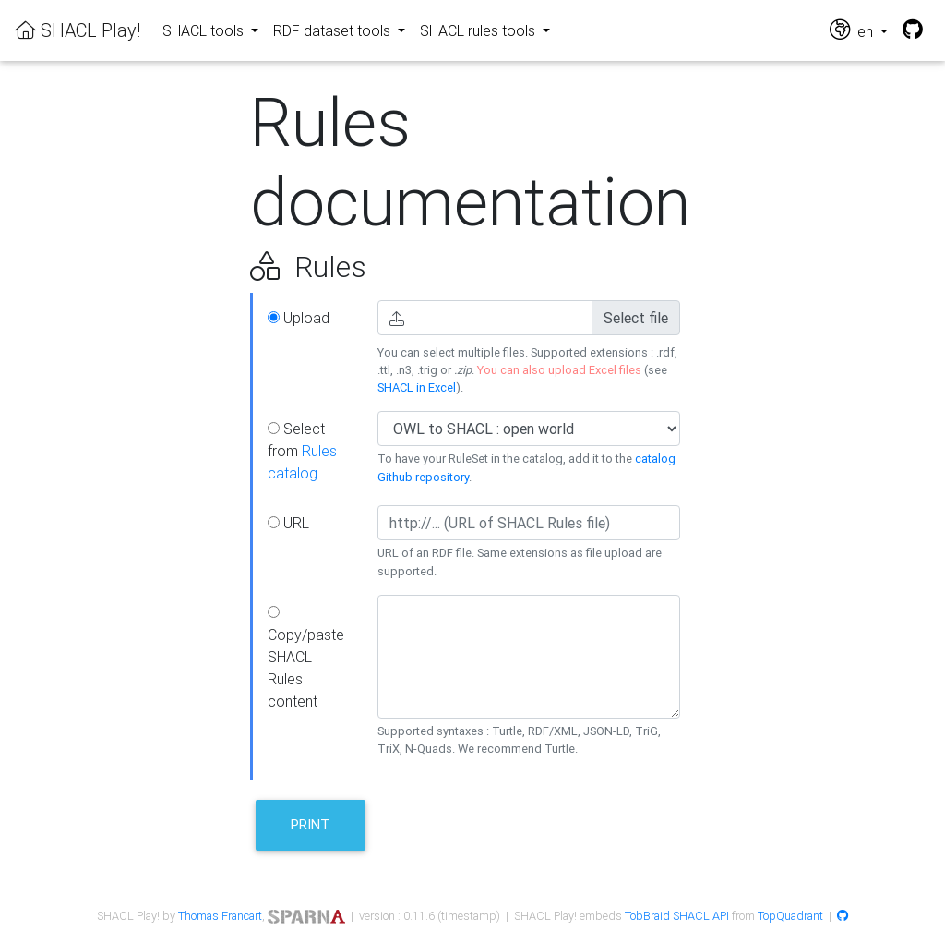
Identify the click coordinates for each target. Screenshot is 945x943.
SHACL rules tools (479, 30)
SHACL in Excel (416, 387)
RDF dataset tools (333, 30)
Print (310, 824)
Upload (298, 317)
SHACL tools (204, 30)
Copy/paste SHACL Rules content (306, 658)
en (853, 30)
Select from (302, 450)
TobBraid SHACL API (677, 916)
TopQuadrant (790, 916)
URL (288, 523)
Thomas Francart (220, 916)
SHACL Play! (77, 30)
